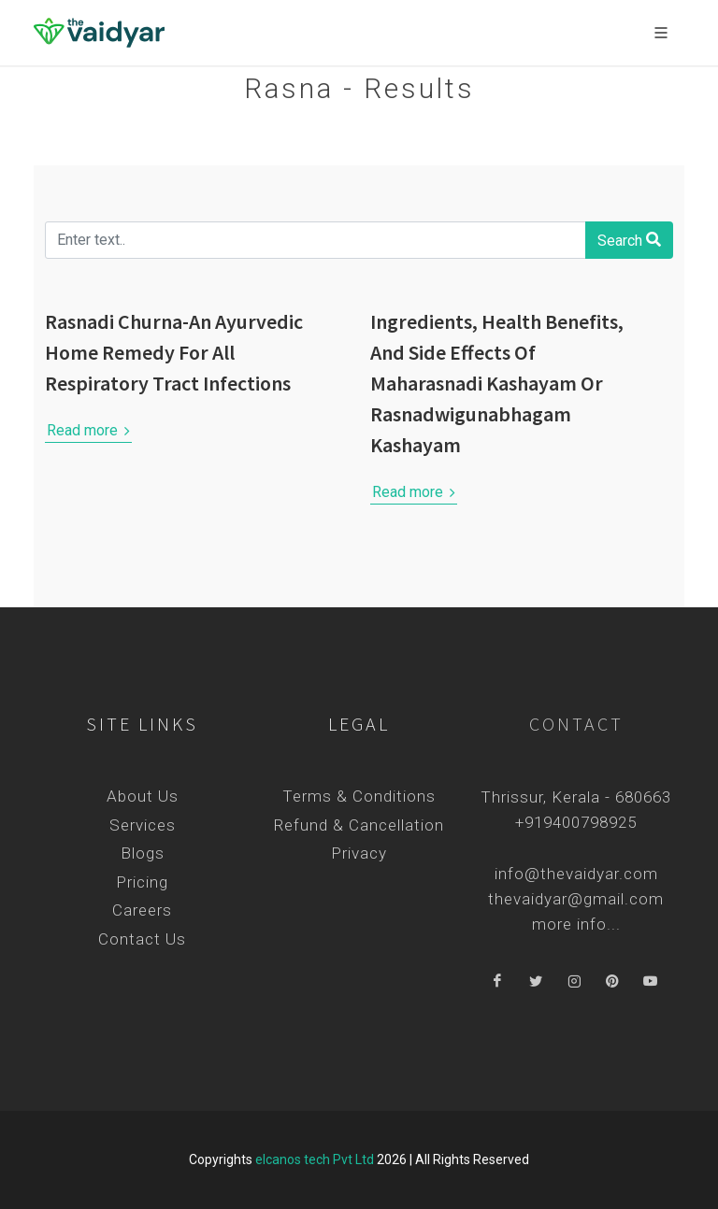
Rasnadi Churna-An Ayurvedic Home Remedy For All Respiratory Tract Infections (174, 352)
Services (142, 825)
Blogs (143, 853)
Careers (142, 910)
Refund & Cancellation (359, 825)
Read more (88, 431)
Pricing (142, 882)
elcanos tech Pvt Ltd (314, 1159)
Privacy (359, 853)
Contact (576, 723)
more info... (576, 924)
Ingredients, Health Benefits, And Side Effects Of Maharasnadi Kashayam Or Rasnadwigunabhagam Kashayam (497, 383)
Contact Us (142, 939)
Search (629, 239)
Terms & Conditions (359, 796)
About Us (143, 796)
